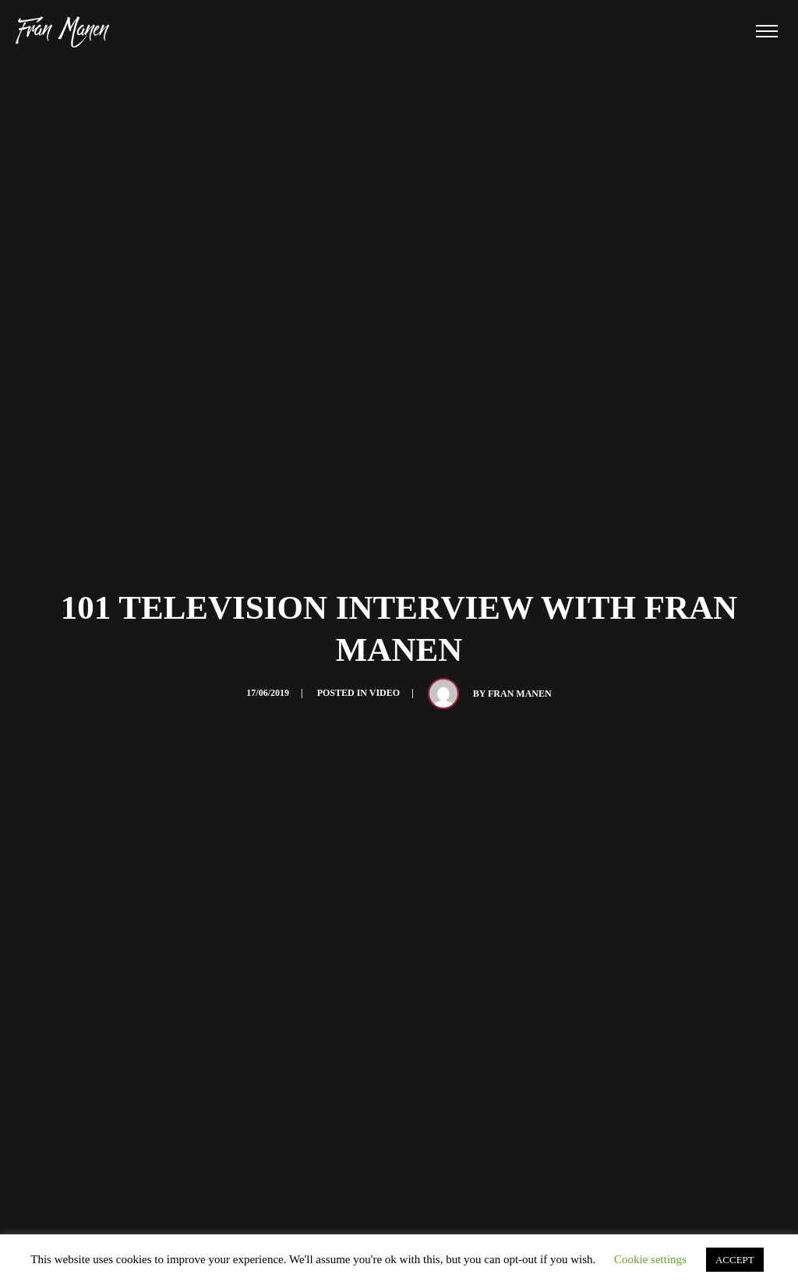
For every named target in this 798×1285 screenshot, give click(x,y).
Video (384, 692)
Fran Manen (520, 693)
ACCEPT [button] (734, 1260)
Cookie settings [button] (650, 1259)
